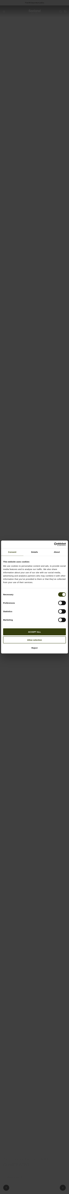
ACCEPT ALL (34, 632)
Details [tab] (34, 552)
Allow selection (34, 640)
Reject (34, 648)
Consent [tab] (12, 552)
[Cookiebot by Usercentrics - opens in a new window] (54, 544)
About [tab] (57, 552)
